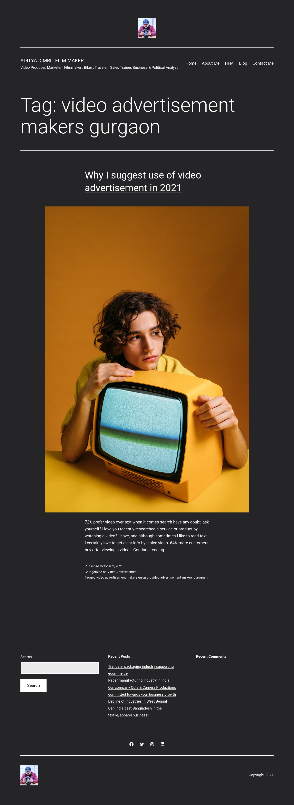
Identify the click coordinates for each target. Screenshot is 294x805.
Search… (27, 657)
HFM (229, 63)
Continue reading (148, 549)
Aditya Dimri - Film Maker (52, 60)
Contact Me (263, 63)
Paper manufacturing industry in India (138, 680)
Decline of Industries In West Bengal (137, 701)
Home (191, 63)
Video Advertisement (122, 572)
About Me (210, 63)
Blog (243, 63)
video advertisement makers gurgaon (123, 577)
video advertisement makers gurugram (180, 577)
